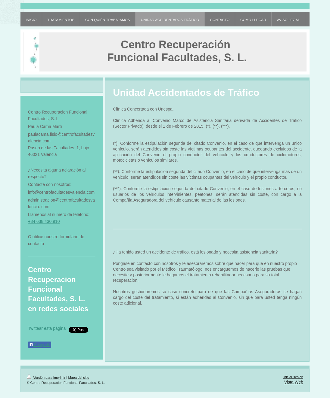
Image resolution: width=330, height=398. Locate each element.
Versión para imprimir (46, 377)
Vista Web (293, 382)
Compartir (39, 345)
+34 (32, 221)
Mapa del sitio (78, 377)
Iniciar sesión (293, 377)
